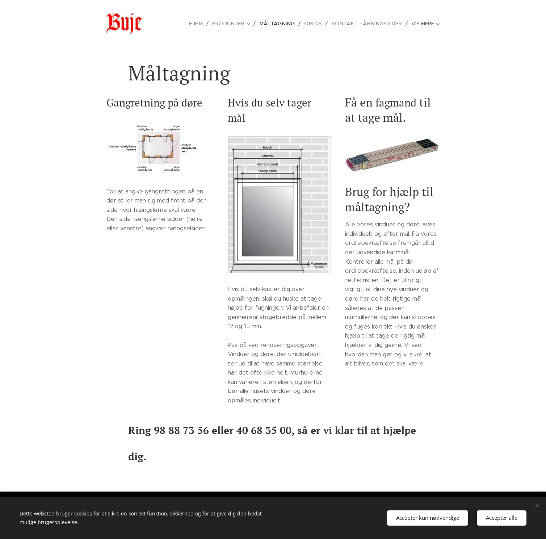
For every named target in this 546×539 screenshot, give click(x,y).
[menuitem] (204, 23)
